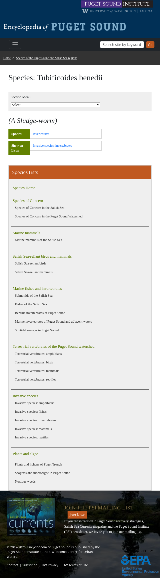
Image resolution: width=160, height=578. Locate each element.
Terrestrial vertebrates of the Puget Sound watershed (53, 346)
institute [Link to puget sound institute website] (136, 4)
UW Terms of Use (75, 565)
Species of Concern (28, 200)
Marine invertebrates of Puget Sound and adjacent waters (53, 321)
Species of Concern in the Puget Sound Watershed (48, 216)
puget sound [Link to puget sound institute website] (103, 4)
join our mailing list (127, 532)
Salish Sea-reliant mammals (34, 272)
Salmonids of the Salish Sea (34, 295)
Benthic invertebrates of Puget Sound (40, 313)
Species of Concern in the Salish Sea (39, 207)
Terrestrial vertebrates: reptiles (35, 379)
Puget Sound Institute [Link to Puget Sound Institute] (23, 552)
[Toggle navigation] (15, 44)
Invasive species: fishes (31, 411)
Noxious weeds (25, 481)
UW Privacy (50, 565)
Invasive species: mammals (33, 429)
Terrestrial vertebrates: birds (34, 362)
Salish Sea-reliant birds (30, 263)
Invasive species (25, 396)
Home (7, 58)
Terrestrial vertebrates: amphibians (38, 353)
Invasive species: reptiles (32, 437)
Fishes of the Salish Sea (31, 304)
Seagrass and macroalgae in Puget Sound (42, 473)
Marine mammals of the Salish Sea (38, 240)
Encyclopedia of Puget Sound (48, 547)
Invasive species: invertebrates (35, 420)
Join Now (77, 514)
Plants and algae (25, 454)
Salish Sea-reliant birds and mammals (42, 256)
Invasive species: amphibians (34, 403)
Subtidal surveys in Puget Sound (37, 330)
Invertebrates (41, 134)
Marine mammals (26, 233)
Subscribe (29, 565)
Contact (12, 565)
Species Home (24, 187)
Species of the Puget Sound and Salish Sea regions (46, 58)
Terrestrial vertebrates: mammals (37, 371)
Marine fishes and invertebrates (37, 288)
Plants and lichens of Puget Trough (38, 464)
